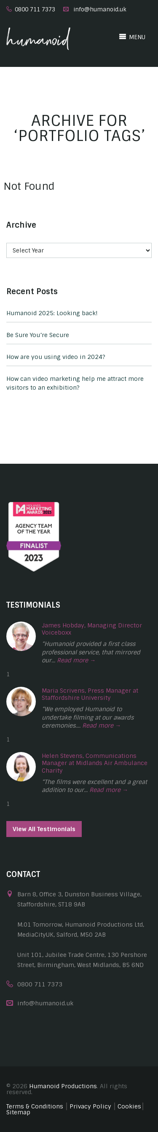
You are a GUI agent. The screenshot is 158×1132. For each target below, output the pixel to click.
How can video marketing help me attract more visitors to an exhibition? (75, 383)
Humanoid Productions (63, 1086)
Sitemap (18, 1112)
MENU (132, 36)
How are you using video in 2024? (55, 357)
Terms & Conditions (34, 1106)
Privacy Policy (90, 1106)
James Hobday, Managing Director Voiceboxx (92, 629)
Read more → (76, 660)
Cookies (129, 1106)
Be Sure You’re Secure (37, 335)
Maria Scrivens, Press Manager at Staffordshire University (90, 694)
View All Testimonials (44, 829)
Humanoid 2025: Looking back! (52, 313)
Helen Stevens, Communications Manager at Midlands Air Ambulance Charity (94, 763)
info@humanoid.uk (99, 9)
